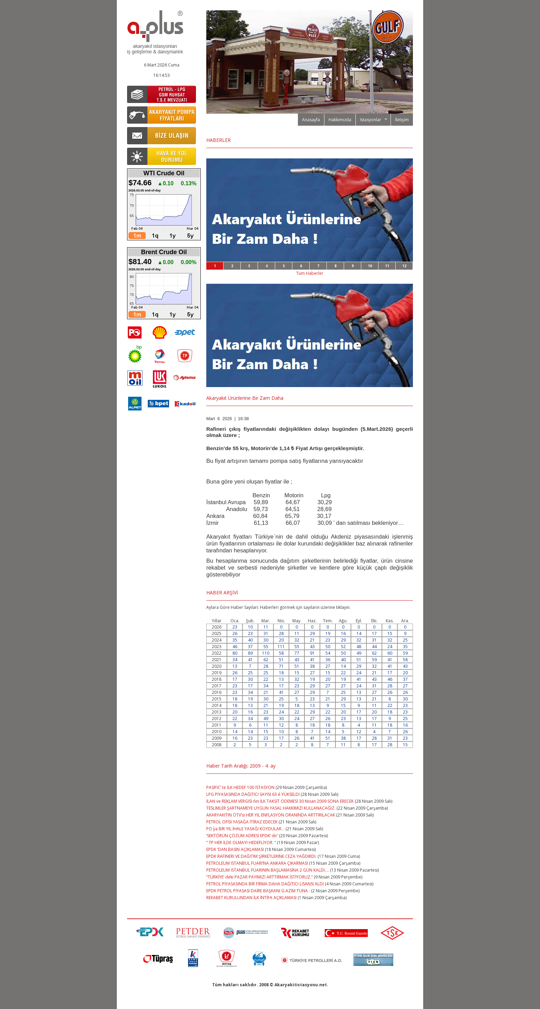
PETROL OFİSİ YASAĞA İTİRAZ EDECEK (242, 822)
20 (281, 640)
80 (234, 653)
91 (312, 653)
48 (358, 646)
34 (234, 660)
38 (312, 666)
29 (312, 633)
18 (281, 673)
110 (265, 653)
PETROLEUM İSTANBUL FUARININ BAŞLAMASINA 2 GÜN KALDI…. (267, 870)
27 (327, 666)
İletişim (402, 120)
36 (327, 660)
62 (374, 653)
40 (250, 640)
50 (327, 646)
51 (281, 660)
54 (327, 653)
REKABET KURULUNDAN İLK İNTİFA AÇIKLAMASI (251, 898)
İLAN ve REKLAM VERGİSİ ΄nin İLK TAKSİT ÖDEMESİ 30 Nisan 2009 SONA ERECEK (280, 801)
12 (404, 265)
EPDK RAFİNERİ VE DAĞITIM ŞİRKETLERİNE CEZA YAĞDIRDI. (262, 856)
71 (281, 666)
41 (250, 660)
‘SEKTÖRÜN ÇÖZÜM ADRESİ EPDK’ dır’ (242, 836)
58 (281, 653)
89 (250, 653)
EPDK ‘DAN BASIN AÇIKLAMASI (235, 849)
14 (358, 633)
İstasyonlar (371, 120)
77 (296, 653)
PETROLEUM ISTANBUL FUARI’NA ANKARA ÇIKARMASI (257, 863)
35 (234, 640)
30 (265, 640)
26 (234, 633)
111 (281, 646)
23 (234, 627)
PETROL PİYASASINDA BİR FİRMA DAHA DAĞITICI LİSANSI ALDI (265, 884)
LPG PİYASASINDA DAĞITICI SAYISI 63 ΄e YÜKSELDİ (253, 794)
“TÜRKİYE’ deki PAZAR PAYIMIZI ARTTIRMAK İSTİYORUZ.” (259, 877)
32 (296, 640)
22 (343, 673)
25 (405, 640)
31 (265, 633)
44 (374, 646)
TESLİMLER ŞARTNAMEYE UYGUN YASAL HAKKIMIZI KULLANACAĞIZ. (271, 808)
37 (250, 646)
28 (281, 633)
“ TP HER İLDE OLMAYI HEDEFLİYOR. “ (241, 842)
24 (389, 646)
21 (312, 640)
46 (234, 646)
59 (405, 653)
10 (370, 265)
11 (387, 265)
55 (265, 646)
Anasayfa (311, 120)
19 (327, 633)
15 (389, 633)
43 (312, 646)
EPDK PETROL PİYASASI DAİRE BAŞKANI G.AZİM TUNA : (258, 891)
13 (234, 666)
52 (343, 646)
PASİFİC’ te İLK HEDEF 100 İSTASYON (240, 787)
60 (389, 653)
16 (343, 633)
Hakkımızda (340, 120)
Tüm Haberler (309, 273)
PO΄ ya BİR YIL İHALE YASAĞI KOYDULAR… (245, 829)
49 (358, 653)
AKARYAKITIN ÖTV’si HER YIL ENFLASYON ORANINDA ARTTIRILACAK (270, 815)
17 (374, 633)
